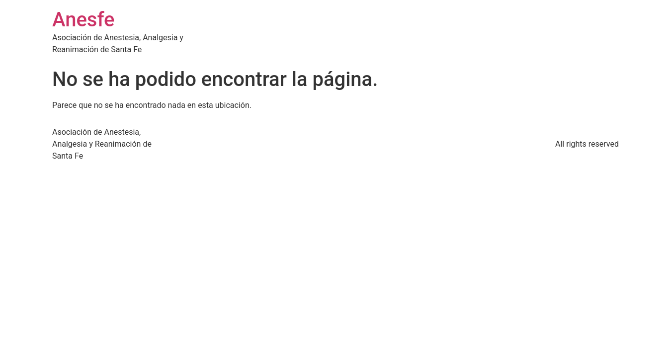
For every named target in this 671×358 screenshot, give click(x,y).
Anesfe (83, 19)
